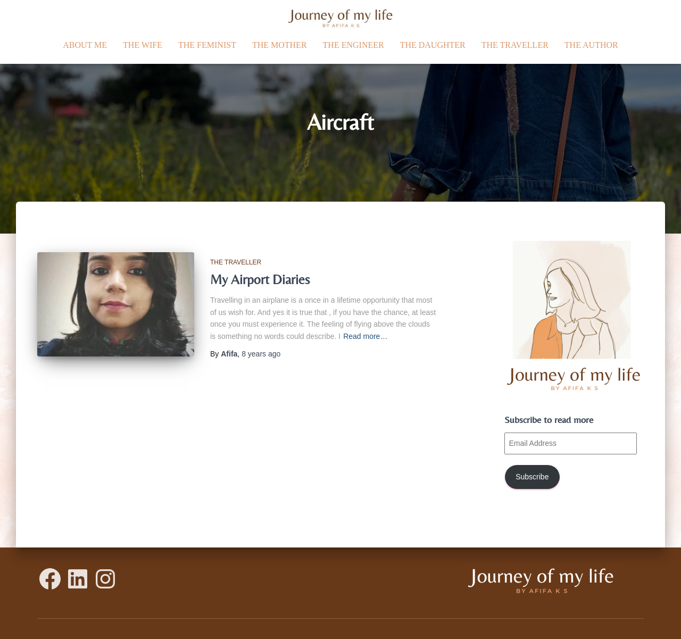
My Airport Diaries (260, 279)
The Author (591, 44)
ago (261, 354)
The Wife (142, 44)
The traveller (515, 44)
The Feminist (207, 44)
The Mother (279, 44)
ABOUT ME (85, 44)
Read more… (365, 336)
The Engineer (353, 44)
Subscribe (532, 476)
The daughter (433, 44)
